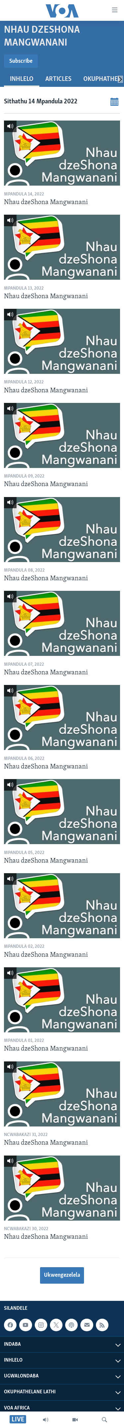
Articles (58, 79)
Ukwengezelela (62, 1275)
